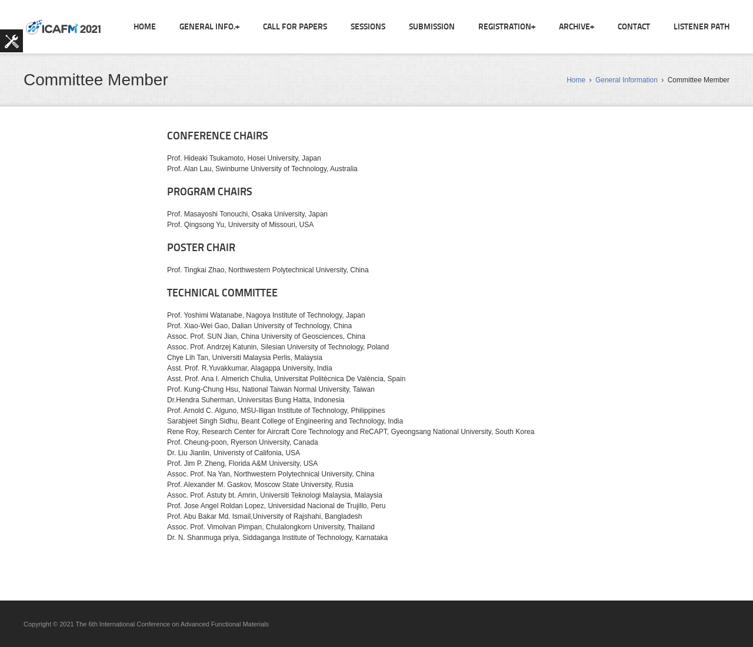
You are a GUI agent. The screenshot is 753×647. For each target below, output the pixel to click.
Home (145, 27)
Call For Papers (295, 27)
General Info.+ (209, 27)
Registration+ (506, 27)
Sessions (368, 27)
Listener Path (701, 27)
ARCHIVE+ (576, 27)
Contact (634, 27)
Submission (432, 27)
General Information (626, 80)
